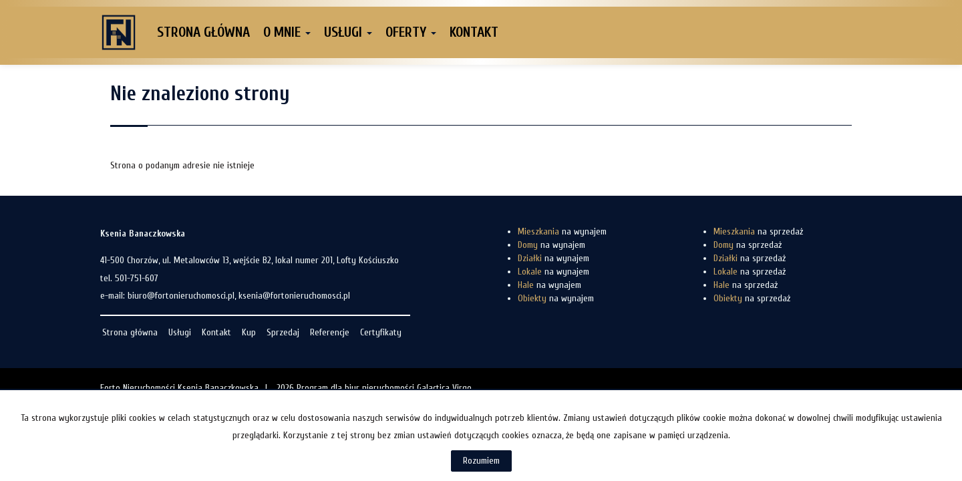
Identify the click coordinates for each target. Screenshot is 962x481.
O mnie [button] (287, 32)
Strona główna (203, 32)
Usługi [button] (348, 32)
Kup (249, 332)
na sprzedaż (758, 231)
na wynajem (562, 231)
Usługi (179, 332)
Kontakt (474, 32)
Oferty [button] (410, 32)
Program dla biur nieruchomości (357, 387)
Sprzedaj (283, 332)
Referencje (329, 332)
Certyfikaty (381, 332)
